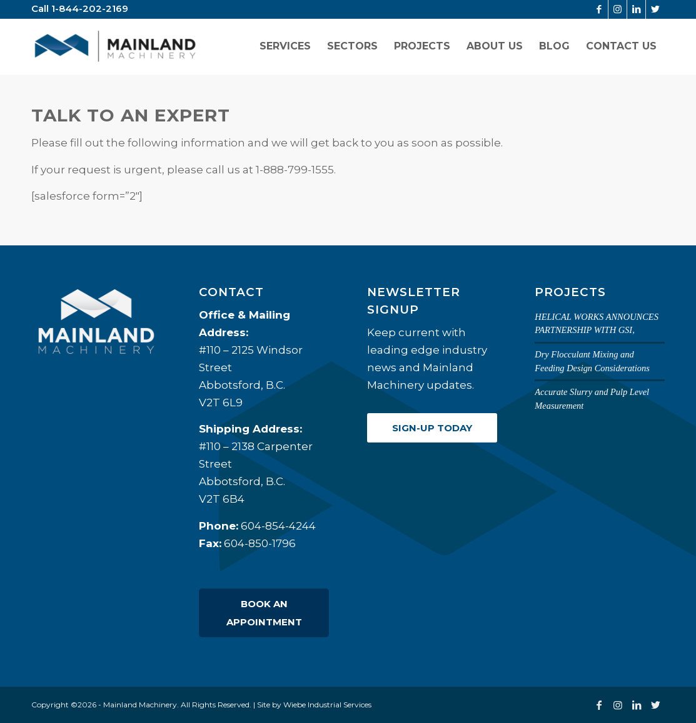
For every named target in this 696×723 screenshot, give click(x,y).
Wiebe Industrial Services (327, 704)
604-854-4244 (278, 526)
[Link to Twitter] (655, 9)
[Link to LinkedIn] (636, 9)
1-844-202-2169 (89, 8)
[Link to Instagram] (617, 9)
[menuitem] (285, 46)
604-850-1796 (260, 543)
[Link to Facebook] (599, 9)
